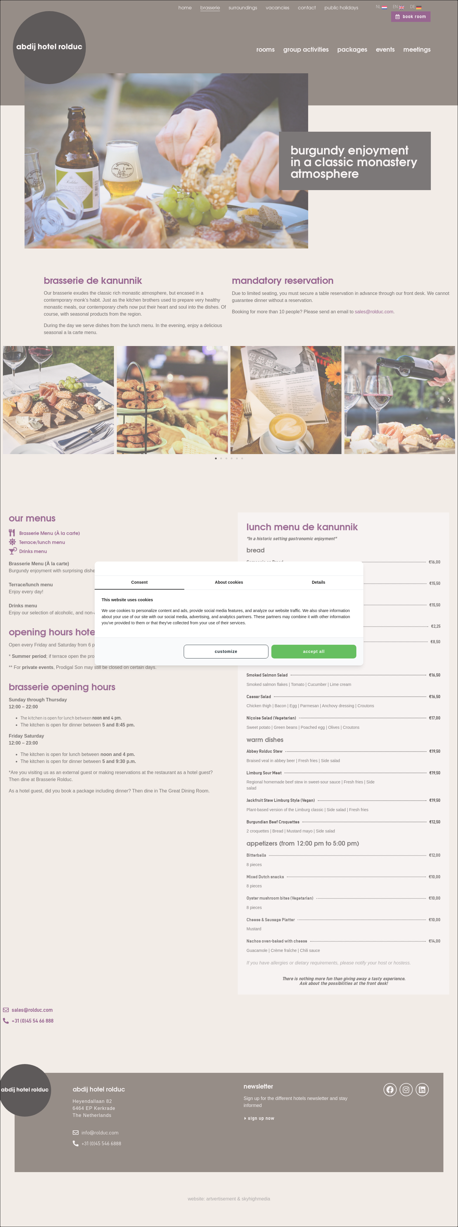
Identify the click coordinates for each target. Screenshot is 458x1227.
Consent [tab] (139, 582)
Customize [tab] (226, 651)
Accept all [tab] (314, 651)
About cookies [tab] (229, 582)
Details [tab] (318, 582)
